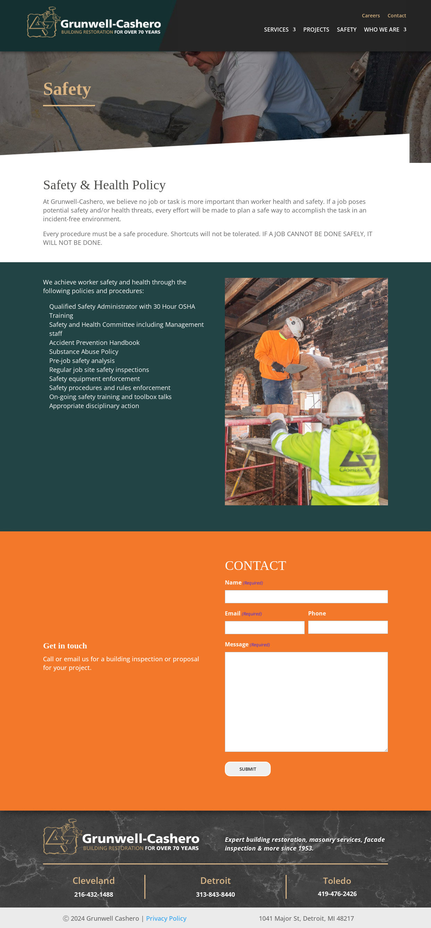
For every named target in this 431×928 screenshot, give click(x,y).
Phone (317, 613)
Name (244, 583)
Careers (371, 16)
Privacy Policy (166, 918)
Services (276, 30)
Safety (346, 30)
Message (247, 644)
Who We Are (381, 30)
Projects (316, 30)
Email (243, 614)
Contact (397, 16)
